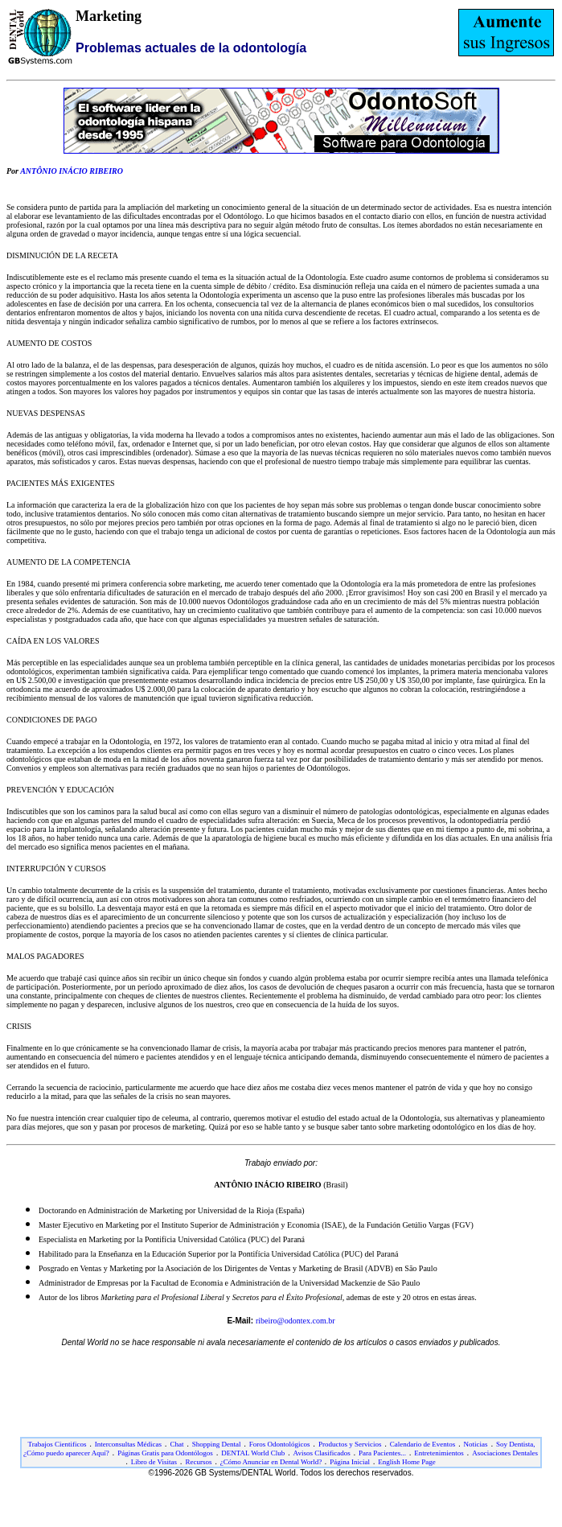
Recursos (198, 1462)
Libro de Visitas (154, 1462)
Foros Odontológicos (279, 1444)
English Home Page (407, 1462)
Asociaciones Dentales (505, 1453)
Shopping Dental (216, 1444)
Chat (176, 1444)
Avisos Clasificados (322, 1453)
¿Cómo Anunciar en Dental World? (272, 1462)
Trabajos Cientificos (57, 1444)
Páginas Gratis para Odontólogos (165, 1453)
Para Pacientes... (382, 1453)
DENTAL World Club (253, 1453)
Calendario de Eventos (422, 1444)
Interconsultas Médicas (128, 1444)
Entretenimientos (438, 1453)
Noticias (476, 1444)
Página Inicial (350, 1462)
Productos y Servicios (350, 1444)
